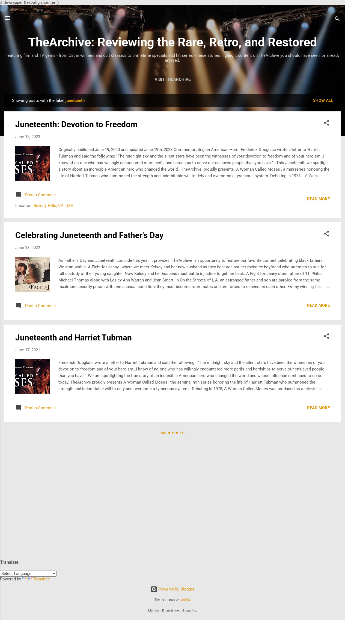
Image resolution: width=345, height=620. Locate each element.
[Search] (337, 19)
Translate (36, 579)
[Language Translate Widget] (28, 574)
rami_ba (185, 599)
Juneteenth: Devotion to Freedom (76, 124)
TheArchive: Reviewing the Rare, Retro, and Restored (172, 42)
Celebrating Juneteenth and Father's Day (89, 235)
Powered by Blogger (172, 589)
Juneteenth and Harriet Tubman (73, 337)
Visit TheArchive (173, 79)
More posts (172, 433)
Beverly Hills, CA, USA (53, 205)
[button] (326, 124)
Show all (323, 100)
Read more (318, 199)
